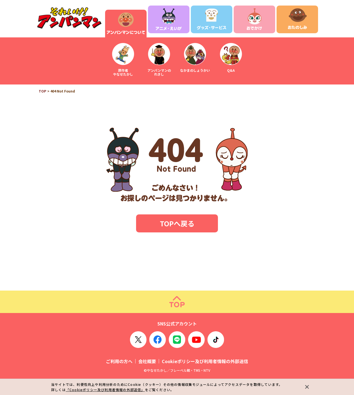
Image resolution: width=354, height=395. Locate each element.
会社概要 (147, 361)
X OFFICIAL (138, 339)
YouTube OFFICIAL (196, 339)
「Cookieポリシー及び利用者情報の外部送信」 (105, 389)
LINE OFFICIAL (177, 339)
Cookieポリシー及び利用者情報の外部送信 (205, 361)
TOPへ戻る (177, 223)
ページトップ (177, 302)
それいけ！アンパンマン (69, 18)
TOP (42, 91)
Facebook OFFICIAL (157, 339)
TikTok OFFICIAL (215, 339)
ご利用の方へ (119, 361)
